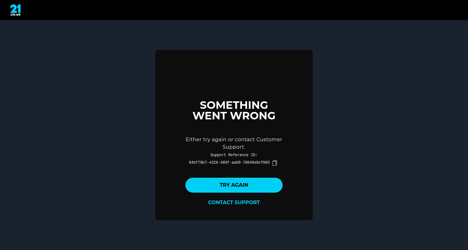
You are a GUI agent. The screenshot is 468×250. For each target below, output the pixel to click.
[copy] (274, 163)
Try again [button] (234, 185)
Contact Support (234, 202)
